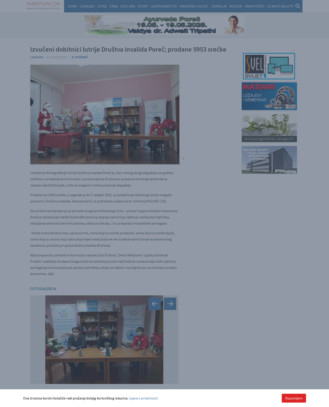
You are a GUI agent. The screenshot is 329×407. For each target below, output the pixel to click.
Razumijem (293, 398)
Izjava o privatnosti (143, 398)
